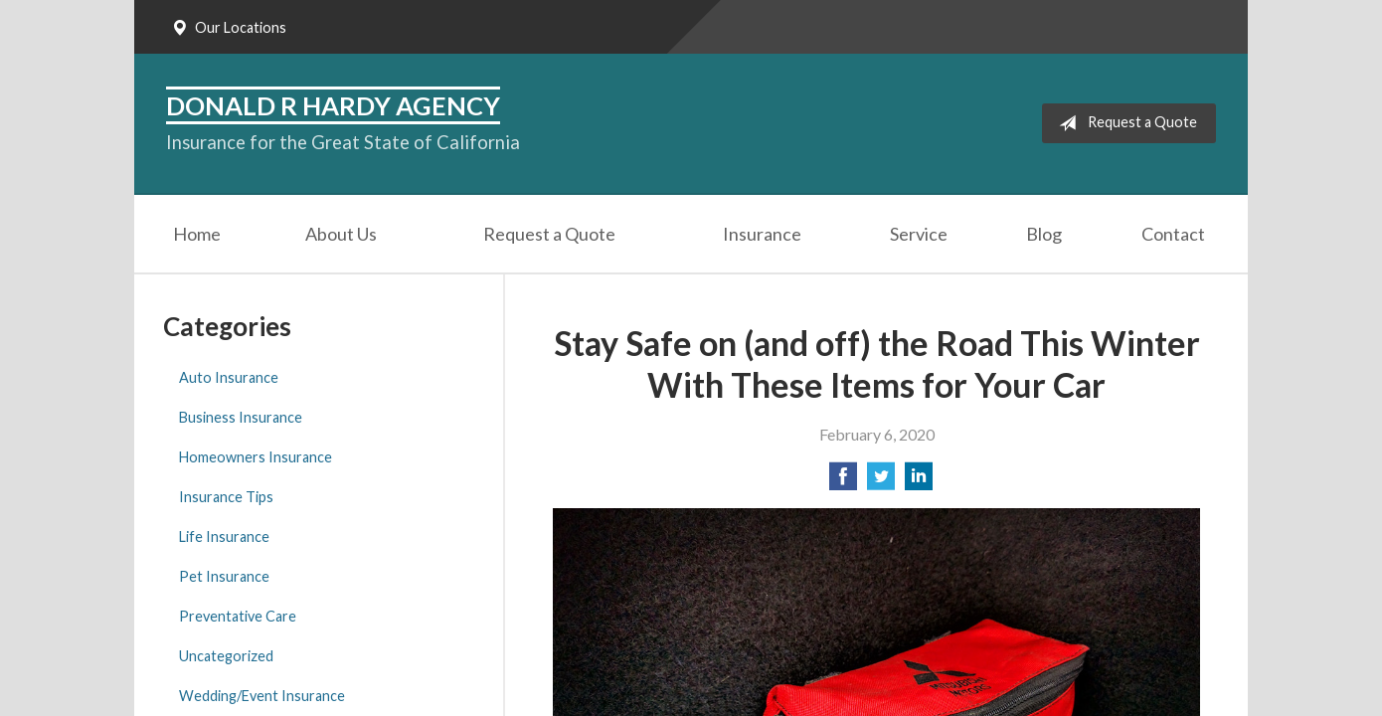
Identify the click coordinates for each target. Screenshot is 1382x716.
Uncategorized (226, 655)
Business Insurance (240, 417)
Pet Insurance (224, 576)
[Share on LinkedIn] (919, 481)
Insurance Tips (226, 496)
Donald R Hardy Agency (333, 105)
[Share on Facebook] (843, 481)
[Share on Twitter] (881, 481)
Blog (1044, 234)
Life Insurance (224, 536)
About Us (341, 234)
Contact (1173, 234)
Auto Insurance (228, 377)
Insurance (762, 234)
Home (197, 234)
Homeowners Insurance (255, 456)
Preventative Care (237, 616)
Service (919, 234)
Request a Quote (1124, 123)
